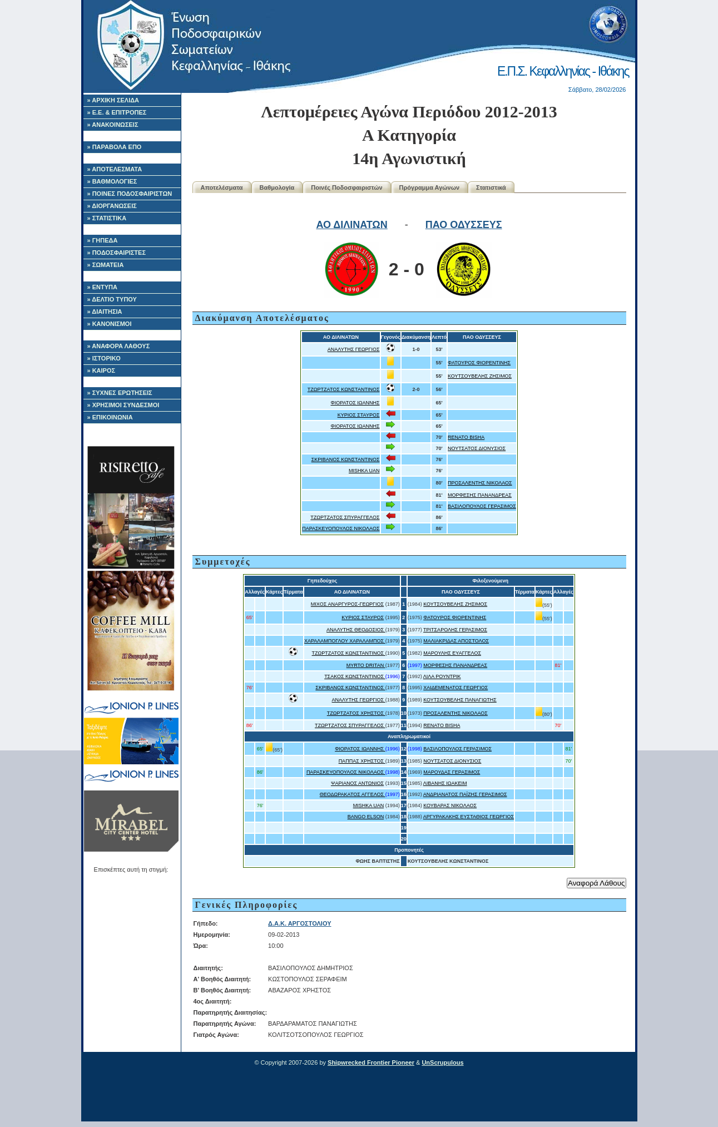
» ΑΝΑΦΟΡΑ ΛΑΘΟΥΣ (118, 346)
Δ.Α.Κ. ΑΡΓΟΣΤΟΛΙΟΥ (299, 923)
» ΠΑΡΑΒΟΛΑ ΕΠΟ (114, 147)
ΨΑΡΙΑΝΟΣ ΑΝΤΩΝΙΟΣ (357, 783)
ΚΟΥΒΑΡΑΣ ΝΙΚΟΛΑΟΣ (450, 805)
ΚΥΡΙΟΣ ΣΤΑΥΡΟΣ (359, 415)
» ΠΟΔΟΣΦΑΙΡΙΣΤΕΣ (116, 252)
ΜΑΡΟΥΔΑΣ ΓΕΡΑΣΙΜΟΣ (451, 772)
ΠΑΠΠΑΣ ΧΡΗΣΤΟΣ (362, 761)
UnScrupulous (442, 1062)
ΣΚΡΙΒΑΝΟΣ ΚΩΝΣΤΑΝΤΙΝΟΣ (345, 459)
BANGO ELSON (366, 816)
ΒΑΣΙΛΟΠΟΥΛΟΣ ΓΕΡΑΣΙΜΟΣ (482, 506)
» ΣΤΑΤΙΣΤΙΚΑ (107, 218)
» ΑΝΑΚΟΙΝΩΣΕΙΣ (112, 124)
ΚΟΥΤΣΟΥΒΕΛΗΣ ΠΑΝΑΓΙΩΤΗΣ (460, 700)
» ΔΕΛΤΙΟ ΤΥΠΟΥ (112, 299)
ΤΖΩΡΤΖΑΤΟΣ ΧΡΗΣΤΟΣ (356, 713)
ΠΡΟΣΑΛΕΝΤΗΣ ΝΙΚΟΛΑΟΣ (480, 483)
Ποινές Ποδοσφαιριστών (346, 187)
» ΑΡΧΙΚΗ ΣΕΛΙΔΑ (113, 100)
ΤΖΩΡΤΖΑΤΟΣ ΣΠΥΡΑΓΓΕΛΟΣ (344, 517)
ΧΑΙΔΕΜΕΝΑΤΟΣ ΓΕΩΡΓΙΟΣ (455, 687)
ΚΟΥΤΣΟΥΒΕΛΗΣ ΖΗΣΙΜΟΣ (480, 376)
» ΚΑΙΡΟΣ (101, 370)
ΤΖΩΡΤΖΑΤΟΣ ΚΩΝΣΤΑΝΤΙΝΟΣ (344, 389)
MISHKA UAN (364, 470)
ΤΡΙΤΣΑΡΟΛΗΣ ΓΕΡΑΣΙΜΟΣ (455, 629)
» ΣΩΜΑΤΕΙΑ (105, 264)
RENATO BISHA (466, 437)
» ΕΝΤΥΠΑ (102, 287)
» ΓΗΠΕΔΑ (102, 240)
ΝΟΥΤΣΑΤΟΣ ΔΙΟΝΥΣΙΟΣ (477, 448)
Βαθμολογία (277, 187)
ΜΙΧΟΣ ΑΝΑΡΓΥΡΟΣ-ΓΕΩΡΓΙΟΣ (347, 604)
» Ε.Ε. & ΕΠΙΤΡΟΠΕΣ (117, 112)
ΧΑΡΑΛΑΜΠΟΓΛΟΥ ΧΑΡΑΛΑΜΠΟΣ (344, 641)
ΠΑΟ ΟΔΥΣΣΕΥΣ (463, 224)
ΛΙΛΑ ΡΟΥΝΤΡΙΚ (442, 676)
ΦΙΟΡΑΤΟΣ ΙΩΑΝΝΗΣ (354, 403)
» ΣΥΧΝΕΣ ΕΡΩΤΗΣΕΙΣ (119, 392)
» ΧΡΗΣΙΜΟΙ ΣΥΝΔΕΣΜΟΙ (123, 405)
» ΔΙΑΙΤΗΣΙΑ (104, 311)
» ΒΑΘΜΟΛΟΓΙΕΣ (112, 181)
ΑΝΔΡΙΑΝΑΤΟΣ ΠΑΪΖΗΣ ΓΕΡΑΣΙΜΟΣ (465, 794)
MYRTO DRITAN (365, 665)
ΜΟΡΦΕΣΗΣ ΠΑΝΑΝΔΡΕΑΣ (480, 495)
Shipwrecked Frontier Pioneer (371, 1062)
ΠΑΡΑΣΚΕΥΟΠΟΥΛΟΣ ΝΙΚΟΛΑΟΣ (340, 528)
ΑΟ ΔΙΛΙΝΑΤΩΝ (351, 224)
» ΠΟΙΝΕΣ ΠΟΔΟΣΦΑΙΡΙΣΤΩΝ (129, 193)
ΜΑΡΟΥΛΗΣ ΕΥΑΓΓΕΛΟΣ (452, 653)
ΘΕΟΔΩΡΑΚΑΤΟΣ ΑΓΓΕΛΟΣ (352, 794)
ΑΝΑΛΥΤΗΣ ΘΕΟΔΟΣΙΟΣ (355, 629)
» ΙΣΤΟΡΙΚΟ (104, 358)
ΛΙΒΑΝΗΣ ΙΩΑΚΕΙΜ (445, 783)
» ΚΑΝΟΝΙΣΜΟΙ (109, 323)
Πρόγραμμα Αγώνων (429, 187)
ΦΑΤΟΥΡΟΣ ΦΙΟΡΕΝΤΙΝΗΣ (479, 362)
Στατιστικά (491, 187)
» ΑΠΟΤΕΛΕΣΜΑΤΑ (114, 169)
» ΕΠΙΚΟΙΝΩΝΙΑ (110, 417)
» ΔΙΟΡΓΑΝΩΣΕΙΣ (112, 205)
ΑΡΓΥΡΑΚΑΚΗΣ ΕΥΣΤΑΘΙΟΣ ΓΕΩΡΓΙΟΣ (468, 816)
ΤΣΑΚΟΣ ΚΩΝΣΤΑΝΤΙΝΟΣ (354, 676)
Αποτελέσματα (222, 187)
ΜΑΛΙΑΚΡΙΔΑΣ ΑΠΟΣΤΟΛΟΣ (456, 641)
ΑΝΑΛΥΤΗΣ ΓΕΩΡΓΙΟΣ (354, 349)
